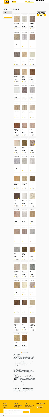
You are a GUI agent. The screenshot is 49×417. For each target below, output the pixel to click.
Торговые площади (16, 406)
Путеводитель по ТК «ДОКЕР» (29, 407)
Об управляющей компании (18, 405)
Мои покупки (30, 3)
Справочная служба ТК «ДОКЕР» (29, 405)
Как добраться (5, 405)
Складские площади (17, 407)
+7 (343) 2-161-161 (40, 1)
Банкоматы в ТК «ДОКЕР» (28, 406)
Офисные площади (16, 408)
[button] (17, 30)
